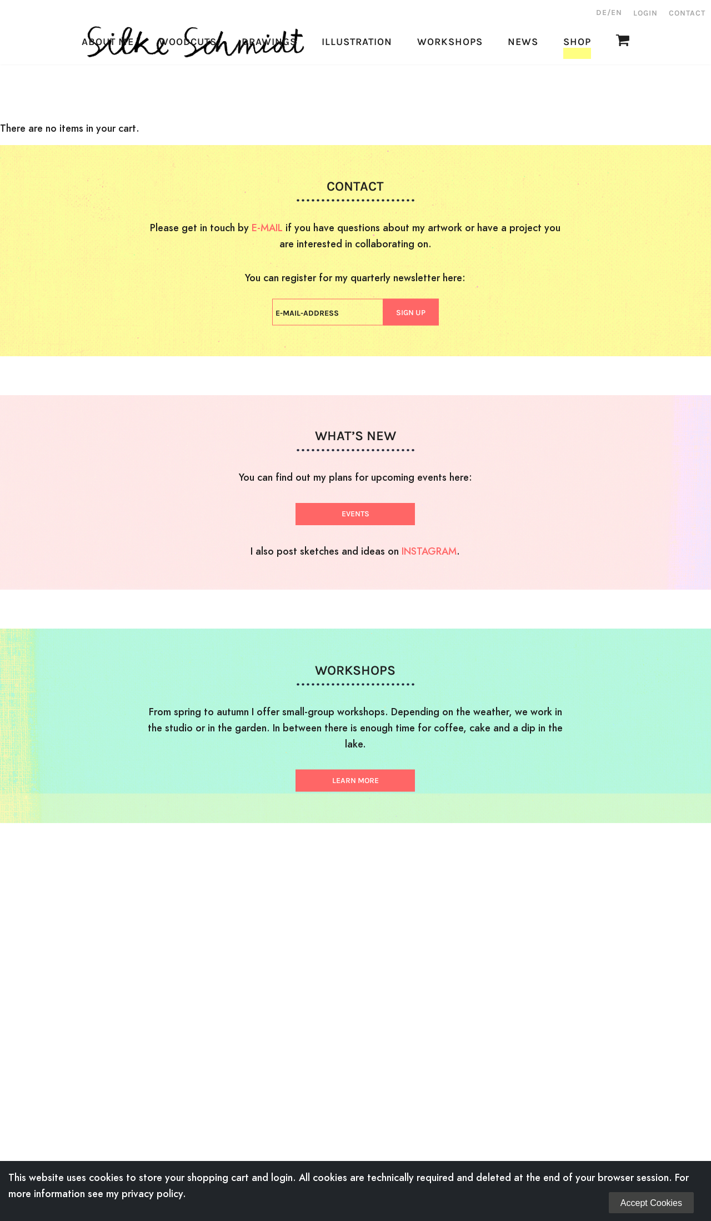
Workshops (450, 97)
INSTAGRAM (429, 551)
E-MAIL (267, 228)
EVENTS (355, 514)
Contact (687, 13)
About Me (108, 97)
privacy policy (152, 1193)
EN (616, 12)
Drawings (269, 97)
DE (601, 12)
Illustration (357, 97)
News (523, 97)
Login (645, 13)
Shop (577, 97)
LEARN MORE (355, 780)
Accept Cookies (651, 1203)
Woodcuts (188, 97)
